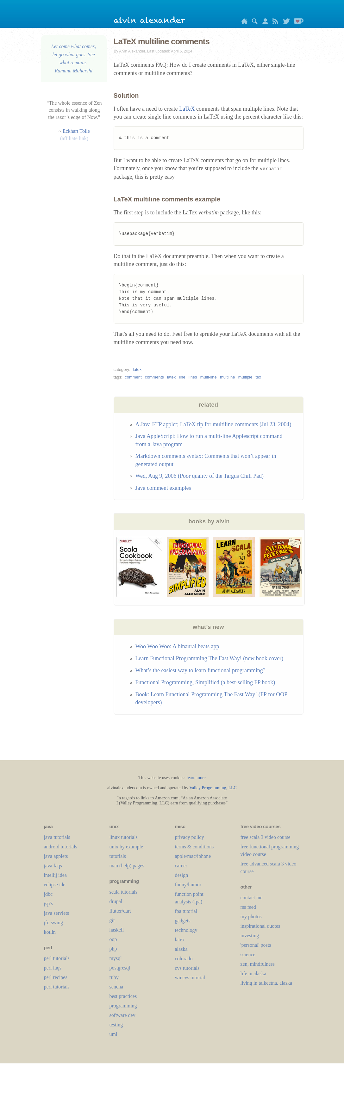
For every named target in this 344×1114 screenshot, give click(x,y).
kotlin (50, 932)
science (248, 954)
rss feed (248, 907)
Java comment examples (163, 488)
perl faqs (53, 967)
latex (137, 369)
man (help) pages (126, 865)
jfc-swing (53, 922)
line (182, 377)
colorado (184, 958)
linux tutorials (123, 837)
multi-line (208, 377)
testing (116, 1024)
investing (250, 935)
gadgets (183, 920)
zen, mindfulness (258, 964)
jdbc (48, 894)
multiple (245, 377)
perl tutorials (57, 958)
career (181, 865)
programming (123, 1005)
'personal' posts (256, 945)
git (112, 920)
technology (186, 930)
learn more (196, 777)
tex (258, 377)
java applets (56, 856)
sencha (116, 986)
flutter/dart (120, 911)
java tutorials (57, 837)
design (181, 875)
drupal (115, 901)
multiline (227, 377)
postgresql (119, 967)
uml (113, 1034)
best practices (123, 996)
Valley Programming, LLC (213, 787)
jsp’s (48, 903)
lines (193, 377)
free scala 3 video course (266, 837)
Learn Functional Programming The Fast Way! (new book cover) (209, 658)
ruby (114, 977)
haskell (116, 929)
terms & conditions (194, 846)
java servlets (56, 913)
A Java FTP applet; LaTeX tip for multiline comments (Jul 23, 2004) (213, 424)
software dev (122, 1015)
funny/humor (188, 884)
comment (133, 377)
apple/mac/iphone (193, 856)
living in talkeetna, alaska (266, 983)
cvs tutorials (187, 968)
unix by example (126, 846)
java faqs (53, 865)
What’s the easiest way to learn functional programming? (200, 670)
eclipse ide (55, 884)
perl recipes (55, 977)
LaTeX (187, 109)
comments (154, 377)
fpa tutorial (186, 911)
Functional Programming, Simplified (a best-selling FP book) (205, 682)
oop (113, 939)
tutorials (117, 856)
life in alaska (253, 973)
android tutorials (60, 846)
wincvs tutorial (190, 977)
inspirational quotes (260, 926)
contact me (252, 897)
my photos (251, 916)
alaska (181, 949)
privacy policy (189, 837)
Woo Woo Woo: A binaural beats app (177, 646)
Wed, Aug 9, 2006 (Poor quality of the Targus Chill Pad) (199, 476)
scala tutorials (123, 892)
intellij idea (55, 875)
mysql (115, 958)
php (113, 948)
